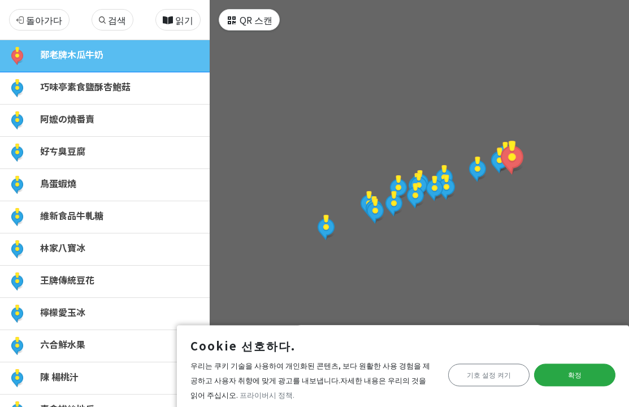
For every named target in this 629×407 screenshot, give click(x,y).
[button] (512, 158)
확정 (567, 373)
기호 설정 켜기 (465, 373)
